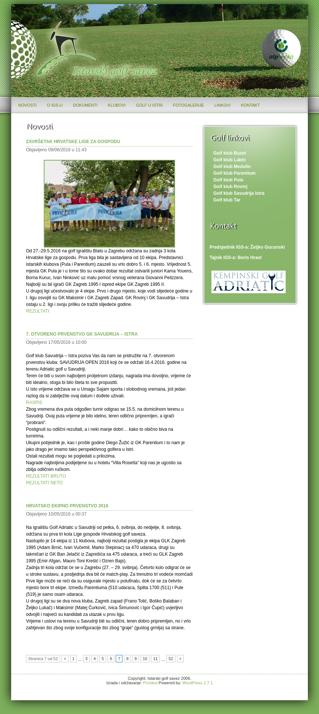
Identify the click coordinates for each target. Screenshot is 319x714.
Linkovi (222, 105)
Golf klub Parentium (234, 173)
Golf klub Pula (228, 179)
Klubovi (117, 105)
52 (170, 658)
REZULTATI (37, 311)
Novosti (27, 105)
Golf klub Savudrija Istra (238, 193)
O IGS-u (55, 105)
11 (155, 658)
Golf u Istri (149, 105)
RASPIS (34, 402)
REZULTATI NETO (44, 482)
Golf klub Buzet (229, 153)
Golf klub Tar (226, 200)
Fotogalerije (188, 105)
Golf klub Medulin (232, 166)
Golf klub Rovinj (230, 186)
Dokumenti (85, 105)
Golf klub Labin (229, 159)
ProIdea (150, 683)
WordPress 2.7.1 (197, 683)
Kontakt (250, 105)
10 (145, 658)
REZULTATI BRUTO (46, 476)
